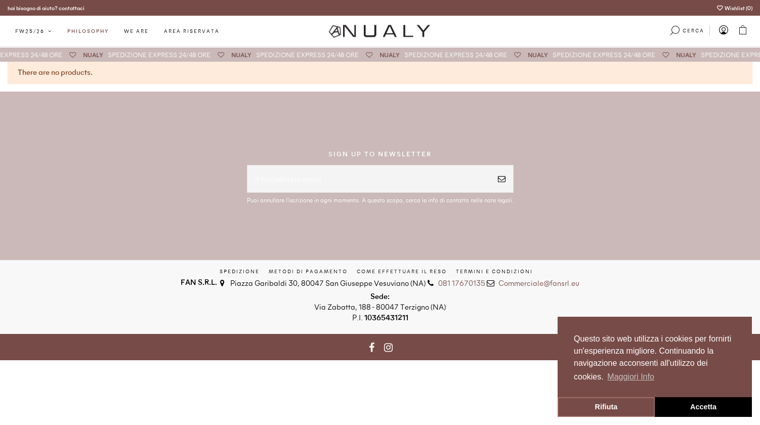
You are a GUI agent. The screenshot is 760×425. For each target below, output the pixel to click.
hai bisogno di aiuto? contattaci (46, 8)
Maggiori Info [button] (630, 376)
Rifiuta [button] (606, 407)
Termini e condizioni (494, 271)
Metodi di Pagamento (308, 271)
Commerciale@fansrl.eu (538, 283)
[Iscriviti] (501, 178)
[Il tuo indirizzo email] (368, 178)
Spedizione (240, 271)
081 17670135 (461, 283)
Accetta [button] (703, 407)
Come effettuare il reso (402, 271)
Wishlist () (734, 8)
